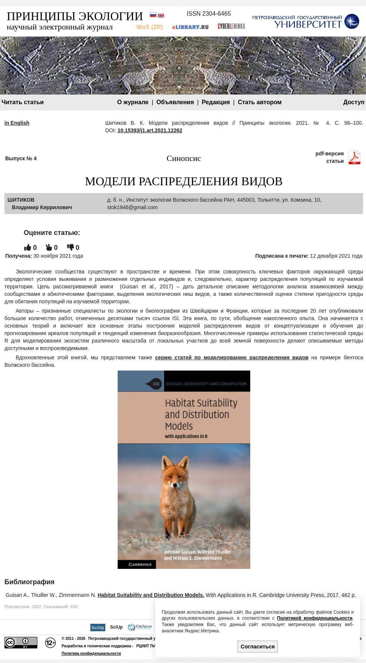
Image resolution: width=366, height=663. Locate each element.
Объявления (175, 102)
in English (17, 123)
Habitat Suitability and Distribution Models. (150, 595)
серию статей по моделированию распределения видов (231, 357)
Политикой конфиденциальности (315, 618)
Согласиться (258, 647)
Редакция (216, 102)
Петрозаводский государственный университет (132, 638)
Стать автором (260, 102)
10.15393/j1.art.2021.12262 (150, 130)
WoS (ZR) (149, 27)
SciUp (116, 627)
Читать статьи (22, 102)
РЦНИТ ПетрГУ (150, 646)
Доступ (354, 102)
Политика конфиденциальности (91, 653)
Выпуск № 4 (21, 158)
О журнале (133, 102)
